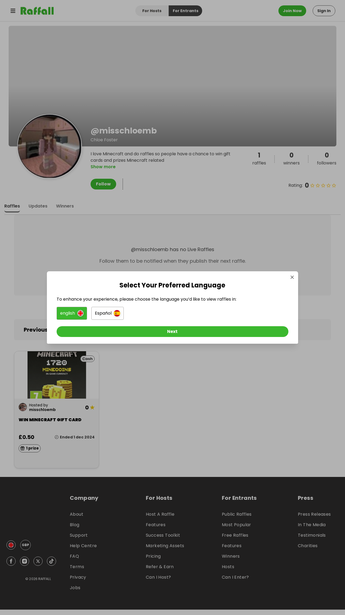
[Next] (172, 334)
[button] (112, 315)
